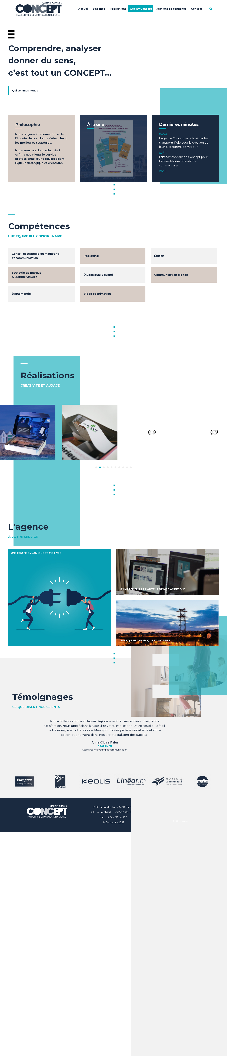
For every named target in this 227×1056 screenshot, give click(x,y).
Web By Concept (140, 8)
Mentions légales (180, 821)
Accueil (83, 8)
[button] (96, 467)
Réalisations (118, 8)
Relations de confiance (170, 8)
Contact (196, 8)
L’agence (99, 8)
